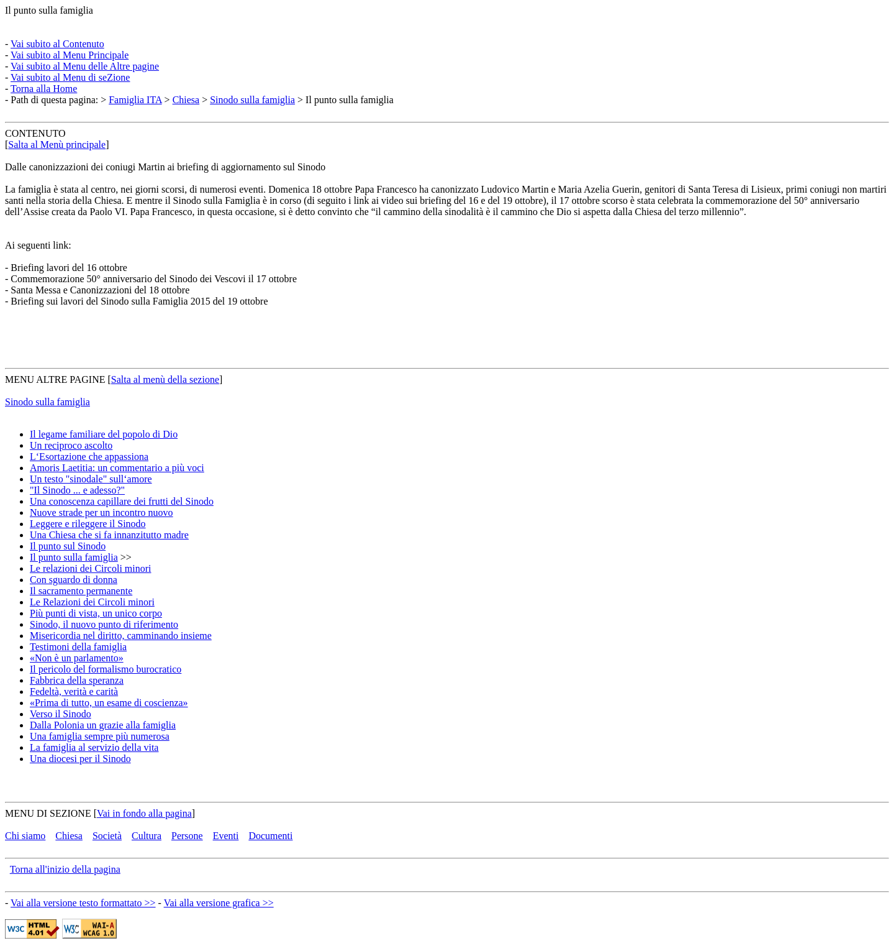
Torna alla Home (44, 88)
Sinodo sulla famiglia (252, 99)
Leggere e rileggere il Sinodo (88, 523)
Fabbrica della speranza (77, 680)
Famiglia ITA (135, 99)
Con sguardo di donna (73, 579)
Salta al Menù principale (57, 144)
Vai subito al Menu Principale (70, 55)
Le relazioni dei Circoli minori (90, 568)
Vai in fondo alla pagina (144, 813)
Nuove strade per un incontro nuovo (101, 512)
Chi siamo (25, 835)
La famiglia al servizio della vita (94, 747)
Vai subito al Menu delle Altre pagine (85, 66)
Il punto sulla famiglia (49, 10)
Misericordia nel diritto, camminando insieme (121, 635)
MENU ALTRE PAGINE (55, 379)
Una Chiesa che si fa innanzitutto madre (109, 535)
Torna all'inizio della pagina (65, 869)
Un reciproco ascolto (71, 445)
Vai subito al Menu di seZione (70, 77)
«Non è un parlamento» (77, 658)
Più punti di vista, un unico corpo (96, 613)
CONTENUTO (35, 133)
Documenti (270, 835)
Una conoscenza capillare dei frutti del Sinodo (122, 501)
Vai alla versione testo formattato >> (83, 903)
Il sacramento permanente (81, 591)
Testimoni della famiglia (78, 646)
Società (107, 835)
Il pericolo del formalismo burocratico (105, 669)
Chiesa (186, 99)
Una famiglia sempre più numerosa (99, 736)
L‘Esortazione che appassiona (89, 456)
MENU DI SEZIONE (48, 813)
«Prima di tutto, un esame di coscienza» (109, 702)
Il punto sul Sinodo (68, 546)
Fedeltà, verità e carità (74, 691)
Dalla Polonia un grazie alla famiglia (103, 725)
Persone (187, 835)
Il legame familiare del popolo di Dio (104, 434)
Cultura (146, 835)
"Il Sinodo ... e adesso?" (77, 490)
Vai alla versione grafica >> (219, 903)
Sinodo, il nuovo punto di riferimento (104, 624)
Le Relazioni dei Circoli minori (92, 602)
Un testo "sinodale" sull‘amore (91, 479)
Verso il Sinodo (60, 714)
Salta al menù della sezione (165, 379)
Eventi (226, 835)
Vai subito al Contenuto (57, 44)
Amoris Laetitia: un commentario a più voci (117, 467)
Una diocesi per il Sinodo (80, 758)
